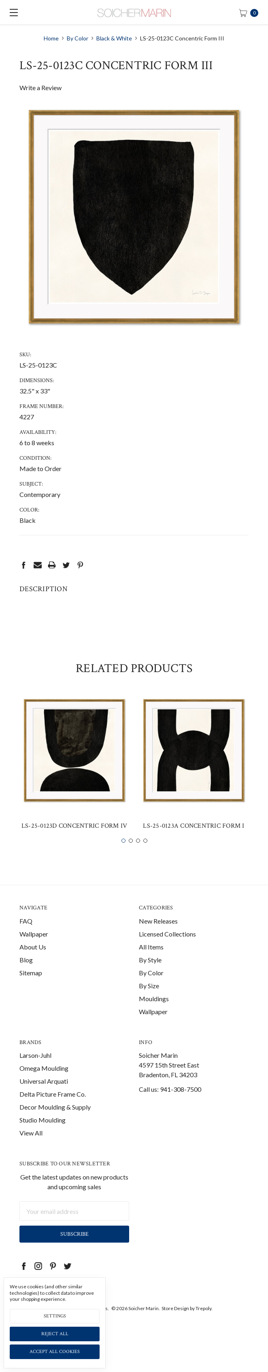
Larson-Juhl (35, 1069)
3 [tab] (138, 854)
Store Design (175, 1322)
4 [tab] (145, 854)
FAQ (25, 934)
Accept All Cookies (55, 1352)
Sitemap (30, 986)
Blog (26, 973)
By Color (151, 986)
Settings (55, 1316)
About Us (32, 960)
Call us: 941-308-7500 (170, 1103)
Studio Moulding (42, 1133)
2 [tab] (131, 854)
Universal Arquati (43, 1095)
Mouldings (154, 1012)
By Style (150, 973)
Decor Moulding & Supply (55, 1121)
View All (31, 1146)
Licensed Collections (167, 947)
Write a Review (40, 87)
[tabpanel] (74, 779)
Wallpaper (33, 947)
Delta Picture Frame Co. (52, 1108)
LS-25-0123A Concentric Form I (193, 839)
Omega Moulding (43, 1082)
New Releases (158, 934)
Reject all (54, 1334)
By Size (149, 999)
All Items (151, 960)
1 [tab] (123, 854)
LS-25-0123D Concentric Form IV (74, 839)
